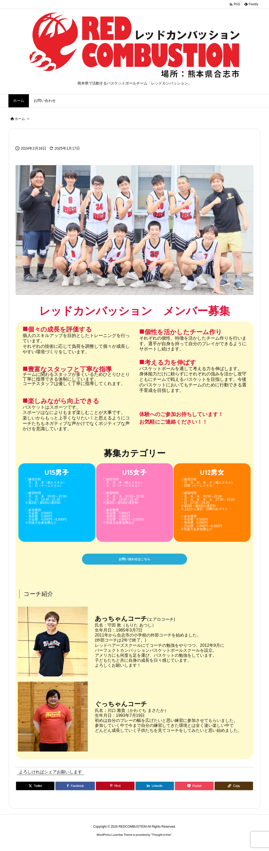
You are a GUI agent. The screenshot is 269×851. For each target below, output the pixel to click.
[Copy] (234, 789)
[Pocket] (194, 789)
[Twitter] (35, 789)
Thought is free (161, 838)
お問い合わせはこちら (134, 561)
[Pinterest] (115, 789)
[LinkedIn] (155, 789)
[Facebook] (75, 789)
